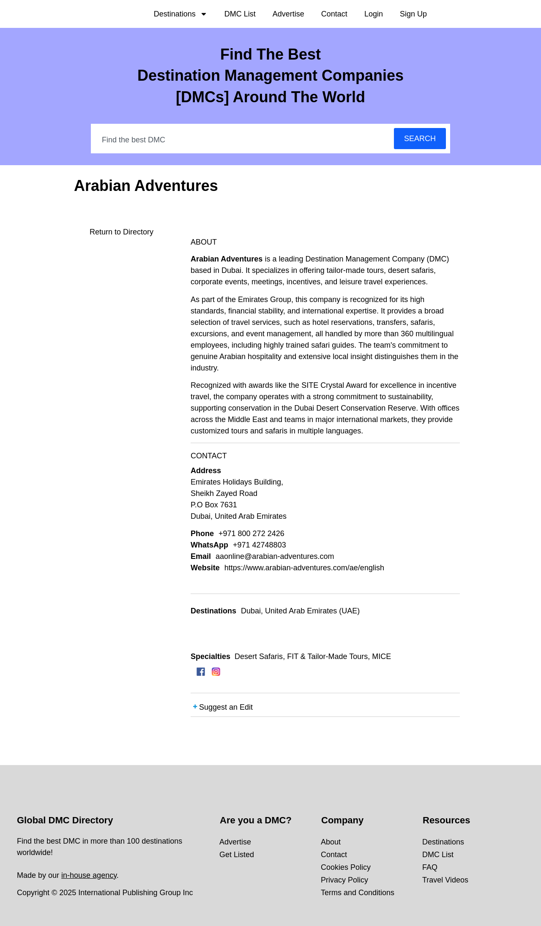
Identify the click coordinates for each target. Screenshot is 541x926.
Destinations (181, 14)
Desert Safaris (259, 656)
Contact (334, 14)
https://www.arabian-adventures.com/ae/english (304, 568)
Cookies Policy (346, 867)
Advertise (288, 14)
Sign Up (413, 14)
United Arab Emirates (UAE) (312, 611)
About (331, 842)
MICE (381, 656)
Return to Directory (121, 232)
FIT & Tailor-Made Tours (327, 656)
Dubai (251, 611)
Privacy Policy (344, 880)
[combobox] (243, 140)
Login (373, 14)
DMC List (240, 14)
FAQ (429, 867)
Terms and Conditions (357, 892)
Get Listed (236, 854)
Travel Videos (445, 880)
